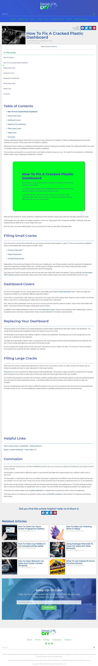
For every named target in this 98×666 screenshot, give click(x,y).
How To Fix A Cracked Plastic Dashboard (15, 63)
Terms (37, 640)
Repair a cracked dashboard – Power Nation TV (20, 449)
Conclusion (11, 137)
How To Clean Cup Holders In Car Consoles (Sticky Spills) (32, 545)
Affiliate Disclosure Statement (49, 46)
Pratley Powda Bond (15, 254)
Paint (32, 19)
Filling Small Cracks (14, 116)
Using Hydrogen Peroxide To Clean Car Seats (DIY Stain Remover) (79, 546)
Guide (13, 19)
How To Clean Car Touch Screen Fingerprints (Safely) (31, 527)
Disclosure (56, 640)
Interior (69, 19)
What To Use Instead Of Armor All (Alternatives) (80, 562)
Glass (39, 19)
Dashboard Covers (14, 120)
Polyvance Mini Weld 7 (15, 250)
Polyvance (7, 372)
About (29, 640)
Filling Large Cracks (14, 128)
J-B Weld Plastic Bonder (16, 258)
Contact (67, 640)
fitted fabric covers (48, 309)
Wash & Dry (23, 19)
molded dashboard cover (66, 291)
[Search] (94, 14)
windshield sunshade (54, 494)
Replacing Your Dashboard (17, 124)
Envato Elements (36, 42)
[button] (83, 28)
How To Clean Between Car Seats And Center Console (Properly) (31, 563)
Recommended (81, 19)
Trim (46, 19)
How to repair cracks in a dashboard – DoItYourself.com (23, 446)
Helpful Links (12, 133)
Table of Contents (8, 57)
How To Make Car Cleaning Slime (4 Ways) (79, 527)
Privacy (46, 640)
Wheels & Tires (57, 19)
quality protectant (36, 490)
